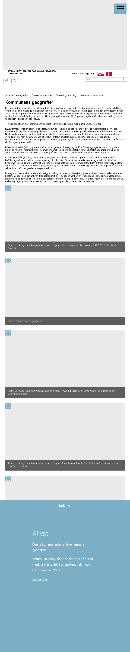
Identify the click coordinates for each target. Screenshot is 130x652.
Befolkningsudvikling (66, 95)
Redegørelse (22, 95)
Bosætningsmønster (42, 95)
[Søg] (104, 79)
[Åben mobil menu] (120, 9)
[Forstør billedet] (8, 188)
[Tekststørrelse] (14, 81)
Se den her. (40, 579)
